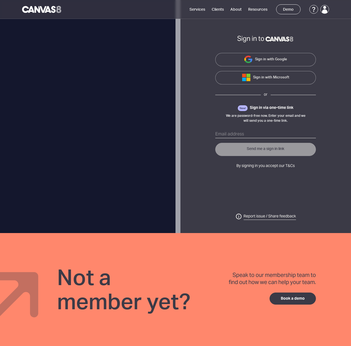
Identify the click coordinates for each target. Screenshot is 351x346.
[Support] (313, 9)
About (236, 10)
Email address (229, 134)
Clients (218, 10)
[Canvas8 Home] (42, 9)
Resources (257, 10)
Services (197, 10)
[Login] (324, 9)
